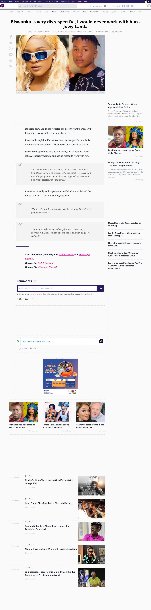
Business (38, 12)
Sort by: (20, 299)
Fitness (132, 12)
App (140, 12)
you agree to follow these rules (40, 294)
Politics (29, 12)
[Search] (20, 6)
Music (84, 12)
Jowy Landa (23, 349)
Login (11, 12)
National (20, 12)
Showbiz (76, 12)
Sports (114, 12)
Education (123, 12)
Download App (96, 6)
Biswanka (33, 349)
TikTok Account (45, 263)
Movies (105, 12)
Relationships (94, 12)
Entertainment (64, 12)
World (54, 12)
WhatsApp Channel (47, 267)
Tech (46, 12)
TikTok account (66, 254)
